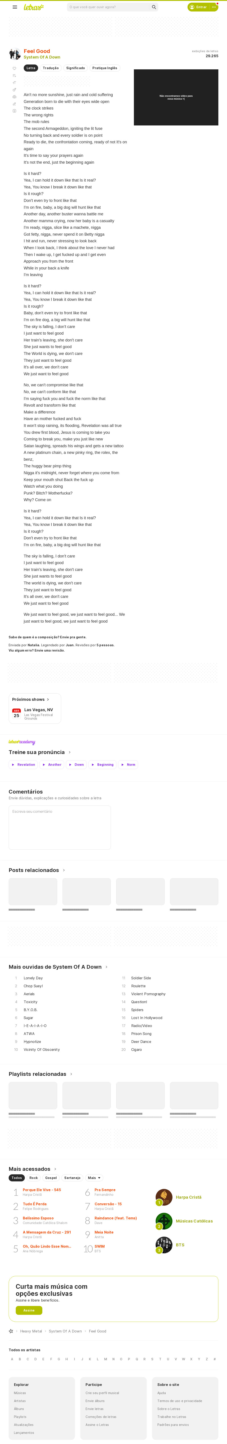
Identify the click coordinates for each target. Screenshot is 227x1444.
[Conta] (213, 7)
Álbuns (19, 1409)
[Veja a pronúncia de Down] (76, 764)
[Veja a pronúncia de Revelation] (23, 764)
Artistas (20, 1401)
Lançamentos (24, 1433)
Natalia (33, 645)
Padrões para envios (173, 1425)
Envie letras (95, 1409)
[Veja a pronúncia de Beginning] (102, 764)
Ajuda (161, 1393)
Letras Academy (113, 742)
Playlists (20, 1417)
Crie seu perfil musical (102, 1393)
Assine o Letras (97, 1425)
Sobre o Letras (168, 1409)
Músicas (20, 1393)
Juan (70, 645)
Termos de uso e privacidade (179, 1401)
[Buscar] (153, 7)
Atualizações (24, 1425)
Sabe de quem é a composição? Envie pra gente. (47, 637)
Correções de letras (101, 1417)
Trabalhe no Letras (171, 1417)
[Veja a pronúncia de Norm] (128, 764)
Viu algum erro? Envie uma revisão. (37, 650)
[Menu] (15, 7)
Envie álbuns (95, 1401)
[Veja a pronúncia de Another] (51, 764)
